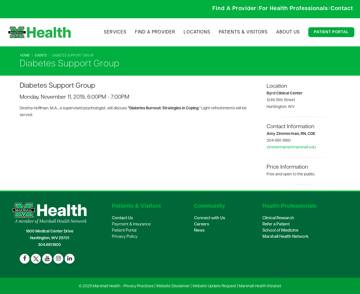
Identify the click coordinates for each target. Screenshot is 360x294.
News (199, 231)
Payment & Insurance (131, 224)
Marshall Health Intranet (260, 286)
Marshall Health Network (285, 237)
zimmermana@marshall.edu (291, 147)
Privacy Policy (125, 237)
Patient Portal (331, 32)
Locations (197, 32)
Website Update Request (214, 286)
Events (41, 55)
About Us (288, 32)
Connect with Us (209, 218)
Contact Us (122, 218)
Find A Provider (155, 32)
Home (25, 55)
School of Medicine (280, 231)
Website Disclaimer (173, 286)
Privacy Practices (138, 286)
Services (115, 32)
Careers (201, 224)
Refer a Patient (276, 224)
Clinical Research (278, 218)
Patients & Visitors (243, 32)
